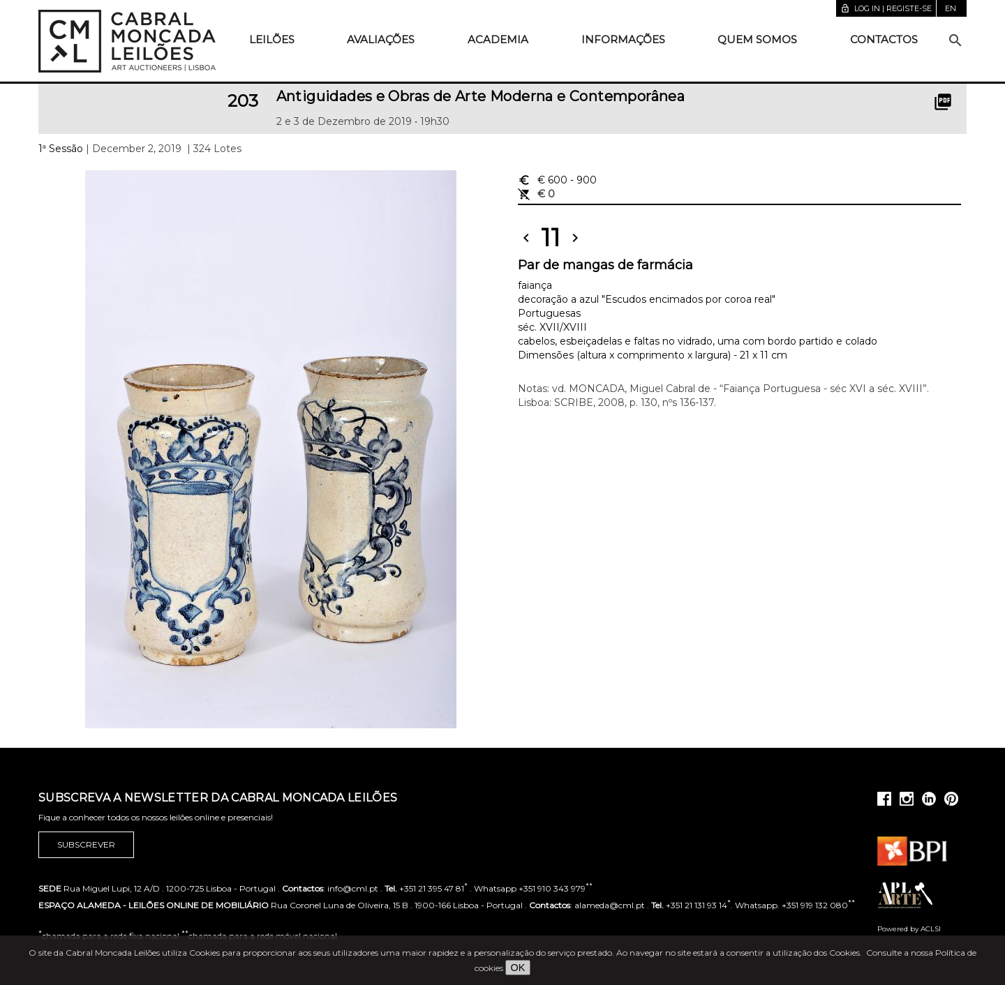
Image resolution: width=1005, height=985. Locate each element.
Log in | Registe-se (886, 8)
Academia (498, 39)
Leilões (272, 39)
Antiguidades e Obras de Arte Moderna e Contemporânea (480, 96)
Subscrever (86, 844)
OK (518, 967)
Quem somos (757, 39)
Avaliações (381, 39)
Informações (623, 39)
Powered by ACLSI (909, 928)
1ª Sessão (60, 148)
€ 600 (557, 180)
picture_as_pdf (943, 102)
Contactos (884, 39)
